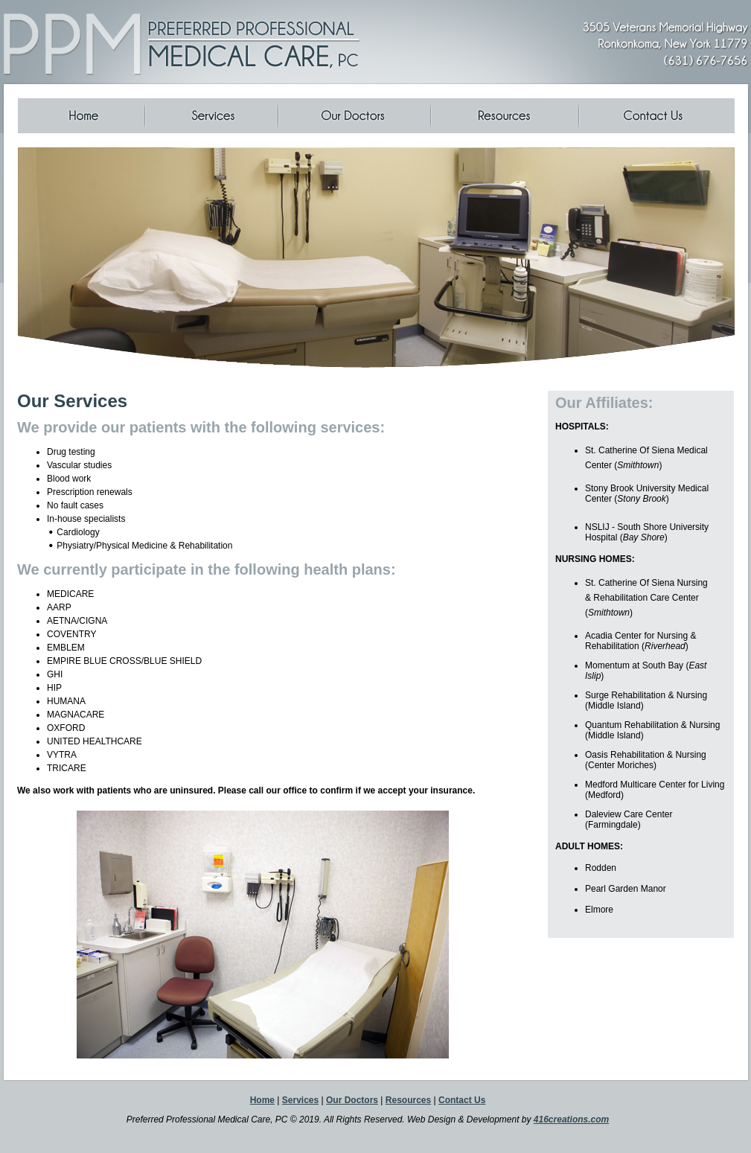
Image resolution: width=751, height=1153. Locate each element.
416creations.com (571, 1119)
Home (262, 1100)
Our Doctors (352, 1100)
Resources (408, 1100)
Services (300, 1100)
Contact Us (461, 1100)
